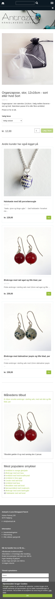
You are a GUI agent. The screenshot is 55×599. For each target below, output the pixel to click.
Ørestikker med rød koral (15, 486)
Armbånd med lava (12, 483)
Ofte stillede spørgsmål (11, 537)
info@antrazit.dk (9, 521)
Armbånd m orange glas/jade (16, 471)
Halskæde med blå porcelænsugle (20, 201)
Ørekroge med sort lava (14, 473)
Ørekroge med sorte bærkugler (17, 491)
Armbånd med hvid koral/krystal (17, 476)
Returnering (7, 535)
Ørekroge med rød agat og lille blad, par (23, 280)
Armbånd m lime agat (13, 478)
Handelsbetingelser (10, 532)
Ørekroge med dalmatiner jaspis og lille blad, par (27, 356)
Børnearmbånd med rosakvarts (17, 488)
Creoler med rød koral (13, 481)
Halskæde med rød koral (15, 493)
